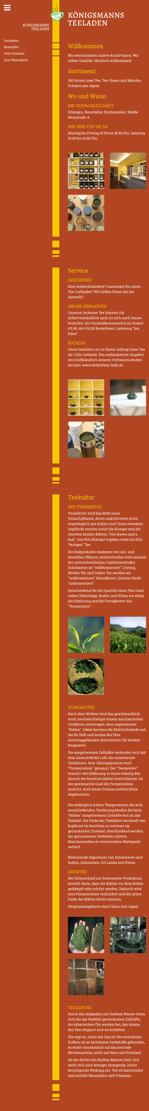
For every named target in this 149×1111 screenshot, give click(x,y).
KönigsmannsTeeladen (36, 27)
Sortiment (11, 40)
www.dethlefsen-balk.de (102, 365)
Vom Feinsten (14, 53)
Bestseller (11, 47)
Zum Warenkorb (16, 60)
